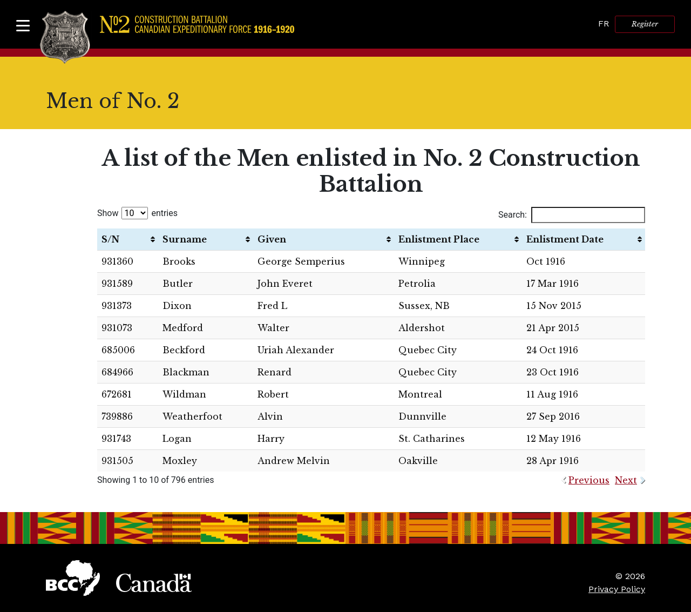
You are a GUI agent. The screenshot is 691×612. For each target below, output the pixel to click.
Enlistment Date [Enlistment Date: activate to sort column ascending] (565, 239)
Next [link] (626, 480)
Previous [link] (588, 480)
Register (645, 24)
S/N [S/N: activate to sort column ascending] (110, 239)
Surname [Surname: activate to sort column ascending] (184, 239)
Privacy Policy (616, 589)
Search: (571, 215)
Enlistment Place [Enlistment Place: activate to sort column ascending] (438, 239)
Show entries (137, 213)
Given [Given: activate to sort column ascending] (272, 239)
